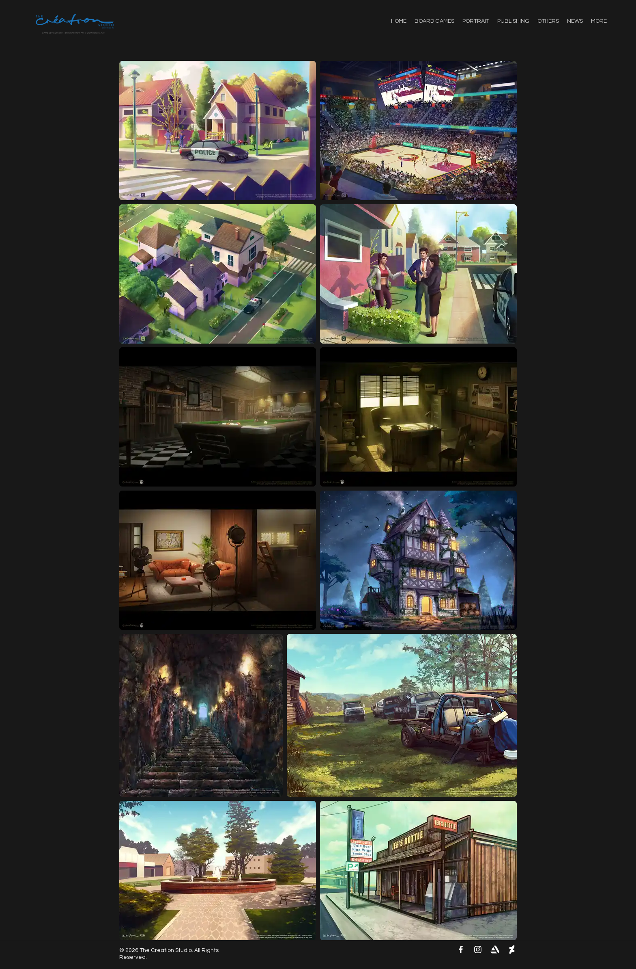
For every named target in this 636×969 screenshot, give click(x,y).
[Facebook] (461, 949)
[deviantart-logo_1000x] (512, 949)
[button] (548, 21)
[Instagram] (478, 949)
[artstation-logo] (495, 949)
